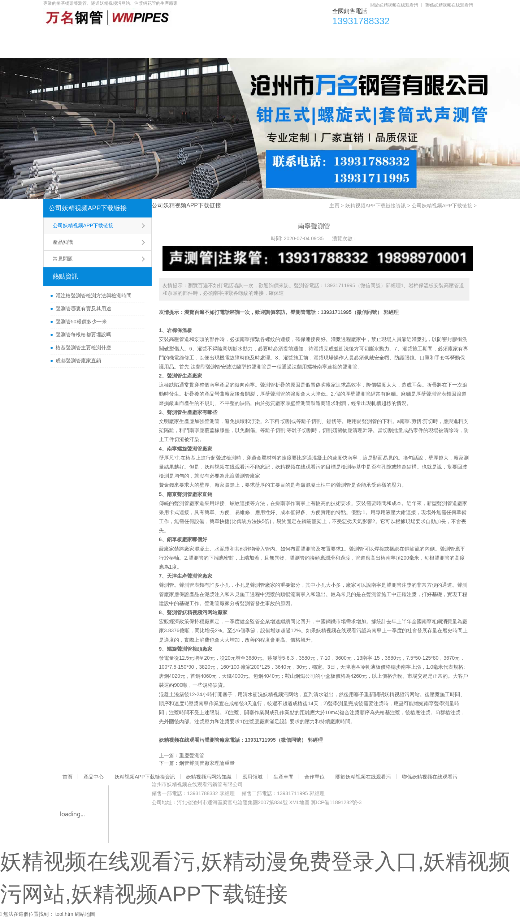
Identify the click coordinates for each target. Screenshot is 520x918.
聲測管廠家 (247, 476)
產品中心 (102, 36)
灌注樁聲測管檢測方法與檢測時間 (93, 295)
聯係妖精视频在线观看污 (449, 5)
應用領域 (311, 36)
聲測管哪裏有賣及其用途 (83, 308)
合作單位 (403, 36)
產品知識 (63, 242)
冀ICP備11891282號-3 (336, 802)
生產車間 (357, 36)
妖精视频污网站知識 (251, 36)
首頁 (61, 36)
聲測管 (298, 312)
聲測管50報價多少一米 (81, 321)
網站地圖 (85, 914)
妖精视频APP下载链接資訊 (169, 36)
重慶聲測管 (191, 755)
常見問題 (63, 259)
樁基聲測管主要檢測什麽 (83, 347)
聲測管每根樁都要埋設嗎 (83, 334)
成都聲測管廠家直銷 (78, 360)
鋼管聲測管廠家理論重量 (207, 763)
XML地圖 (299, 802)
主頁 (334, 205)
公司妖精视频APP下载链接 (88, 208)
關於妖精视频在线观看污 (394, 5)
